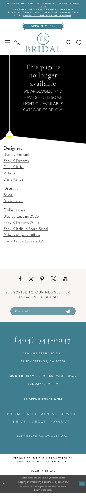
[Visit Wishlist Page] (79, 46)
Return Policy (30, 466)
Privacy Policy (60, 463)
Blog (21, 426)
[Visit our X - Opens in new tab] (53, 283)
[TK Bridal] (43, 46)
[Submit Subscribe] (67, 315)
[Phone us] (17, 46)
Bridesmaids (13, 204)
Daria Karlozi (13, 183)
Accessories (40, 419)
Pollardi (9, 176)
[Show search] (69, 46)
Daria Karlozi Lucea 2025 (23, 245)
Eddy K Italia (13, 170)
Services (69, 419)
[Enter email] (43, 315)
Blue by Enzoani (16, 158)
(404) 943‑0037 (43, 345)
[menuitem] (7, 46)
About (39, 426)
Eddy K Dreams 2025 (21, 226)
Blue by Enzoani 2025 (21, 220)
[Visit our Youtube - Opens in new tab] (65, 282)
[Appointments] (43, 29)
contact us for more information (50, 17)
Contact (60, 426)
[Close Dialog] (4, 489)
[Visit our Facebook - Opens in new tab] (20, 282)
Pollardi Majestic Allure (21, 239)
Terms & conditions (29, 463)
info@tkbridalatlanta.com (43, 441)
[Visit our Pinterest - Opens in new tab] (42, 282)
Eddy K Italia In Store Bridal (25, 232)
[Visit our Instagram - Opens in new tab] (31, 282)
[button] (7, 46)
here (49, 495)
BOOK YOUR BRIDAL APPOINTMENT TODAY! (51, 5)
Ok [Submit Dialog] (81, 489)
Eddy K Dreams (16, 164)
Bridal (8, 198)
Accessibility (56, 466)
